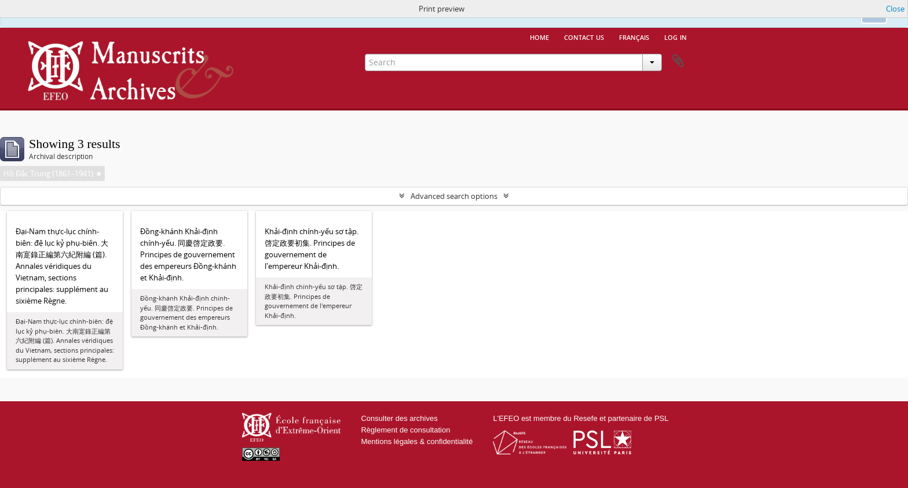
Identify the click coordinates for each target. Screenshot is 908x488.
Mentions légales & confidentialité (417, 441)
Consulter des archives (399, 418)
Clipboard (678, 61)
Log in (675, 36)
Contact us (584, 36)
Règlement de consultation (405, 430)
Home (539, 36)
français (634, 36)
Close (895, 8)
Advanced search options (454, 196)
